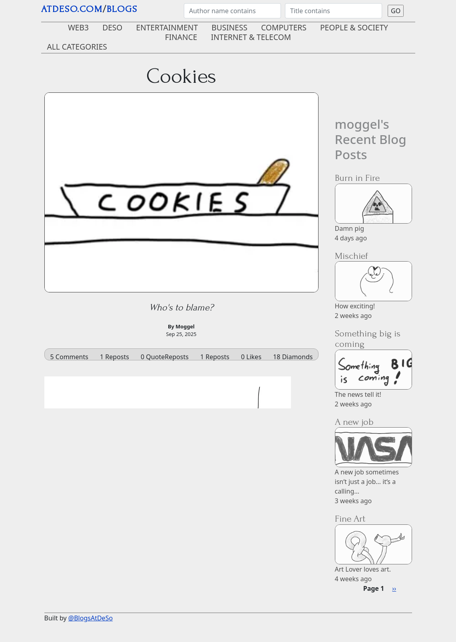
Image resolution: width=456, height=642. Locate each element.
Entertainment (167, 27)
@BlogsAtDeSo (90, 618)
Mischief (351, 255)
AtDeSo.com (72, 9)
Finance (181, 37)
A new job (354, 421)
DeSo (112, 27)
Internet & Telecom (251, 37)
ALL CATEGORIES (77, 46)
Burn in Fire (357, 177)
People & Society (354, 27)
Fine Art (350, 518)
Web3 (78, 27)
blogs (122, 9)
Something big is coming (367, 338)
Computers (284, 27)
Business (229, 27)
